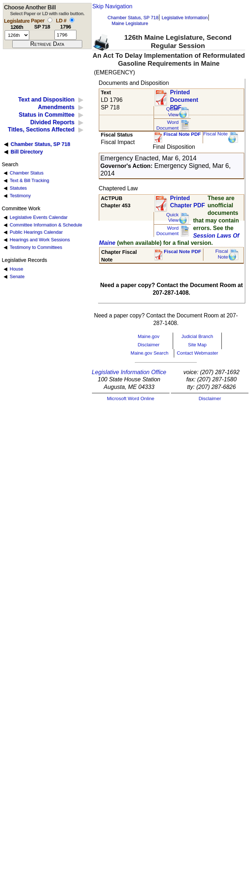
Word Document (167, 125)
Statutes (18, 188)
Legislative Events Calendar (39, 217)
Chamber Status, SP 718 (132, 17)
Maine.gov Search (149, 353)
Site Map (197, 344)
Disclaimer (149, 344)
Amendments (56, 107)
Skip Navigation (112, 6)
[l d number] (65, 35)
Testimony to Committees (36, 247)
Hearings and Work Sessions (40, 239)
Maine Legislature (129, 23)
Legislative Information (185, 17)
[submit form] (47, 44)
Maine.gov (148, 336)
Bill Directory (26, 152)
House (16, 269)
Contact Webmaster (197, 353)
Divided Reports (52, 122)
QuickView (172, 111)
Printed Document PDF (184, 97)
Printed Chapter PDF (187, 202)
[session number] (17, 35)
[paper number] (42, 35)
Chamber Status (27, 173)
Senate (17, 276)
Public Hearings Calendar (36, 232)
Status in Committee (47, 115)
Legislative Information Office (129, 372)
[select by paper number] (50, 20)
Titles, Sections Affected (41, 129)
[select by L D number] (72, 20)
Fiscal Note (215, 134)
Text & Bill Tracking (29, 180)
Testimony (20, 195)
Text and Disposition (46, 99)
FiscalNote (221, 254)
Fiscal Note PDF (182, 134)
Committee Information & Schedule (46, 225)
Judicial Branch (197, 336)
